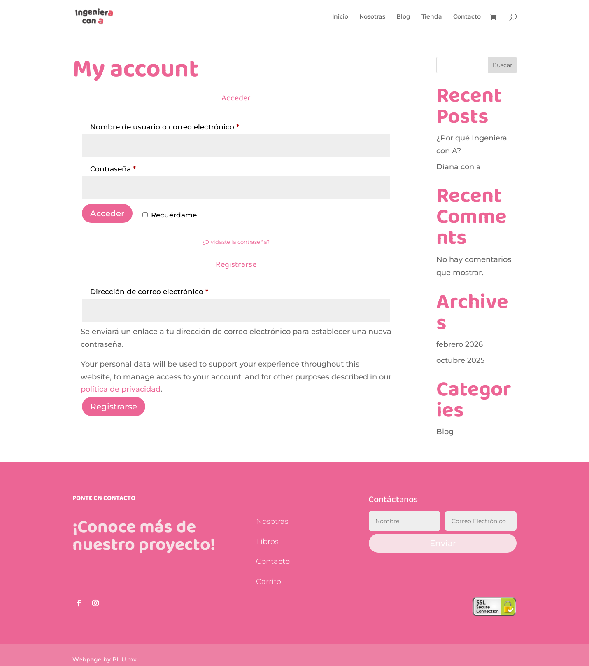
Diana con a (458, 166)
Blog (403, 17)
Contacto (467, 17)
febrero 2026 (459, 344)
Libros (267, 541)
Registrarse (113, 406)
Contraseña (133, 167)
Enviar (443, 543)
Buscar (502, 65)
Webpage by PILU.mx (104, 659)
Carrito (268, 581)
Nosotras (372, 17)
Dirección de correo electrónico (169, 290)
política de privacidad (121, 389)
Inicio (340, 17)
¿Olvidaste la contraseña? (236, 241)
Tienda (431, 17)
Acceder (107, 213)
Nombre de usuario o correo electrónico (184, 125)
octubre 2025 (460, 360)
